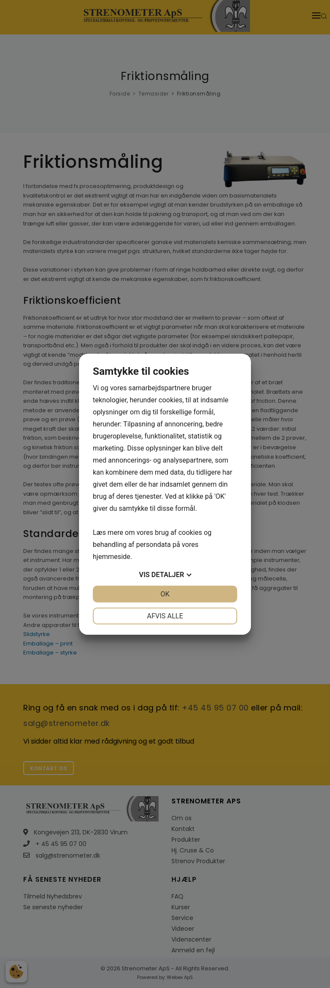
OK (164, 594)
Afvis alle (165, 616)
